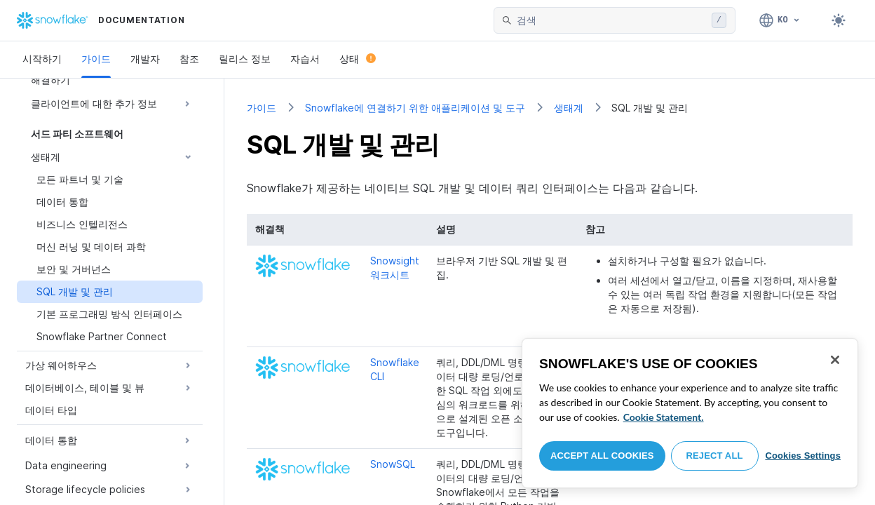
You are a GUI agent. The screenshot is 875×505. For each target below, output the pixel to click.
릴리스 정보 (245, 59)
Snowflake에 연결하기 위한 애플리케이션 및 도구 (415, 108)
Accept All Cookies (602, 455)
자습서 (305, 59)
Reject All (714, 455)
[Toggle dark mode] (839, 20)
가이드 (96, 59)
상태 (357, 59)
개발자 (145, 59)
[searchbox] (611, 20)
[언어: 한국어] (780, 20)
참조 (189, 59)
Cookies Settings (803, 455)
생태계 (568, 108)
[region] (690, 413)
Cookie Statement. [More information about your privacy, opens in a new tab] (663, 417)
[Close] (835, 359)
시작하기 (42, 59)
